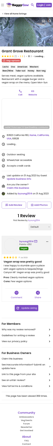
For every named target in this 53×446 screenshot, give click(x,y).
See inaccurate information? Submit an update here (26, 366)
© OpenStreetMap (29, 127)
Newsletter (26, 427)
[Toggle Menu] (3, 5)
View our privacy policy (26, 341)
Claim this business (18, 188)
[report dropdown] (47, 241)
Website (32, 95)
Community (26, 413)
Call (20, 95)
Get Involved (26, 430)
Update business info (19, 179)
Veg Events (26, 420)
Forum (26, 423)
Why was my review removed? (26, 329)
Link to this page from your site (26, 374)
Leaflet (7, 127)
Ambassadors (26, 417)
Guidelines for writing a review (26, 335)
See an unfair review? (26, 380)
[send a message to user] (36, 241)
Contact (26, 444)
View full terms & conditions (26, 386)
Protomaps (16, 127)
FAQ (26, 440)
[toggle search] (32, 5)
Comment (16, 295)
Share (38, 295)
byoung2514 (25, 193)
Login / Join (44, 5)
